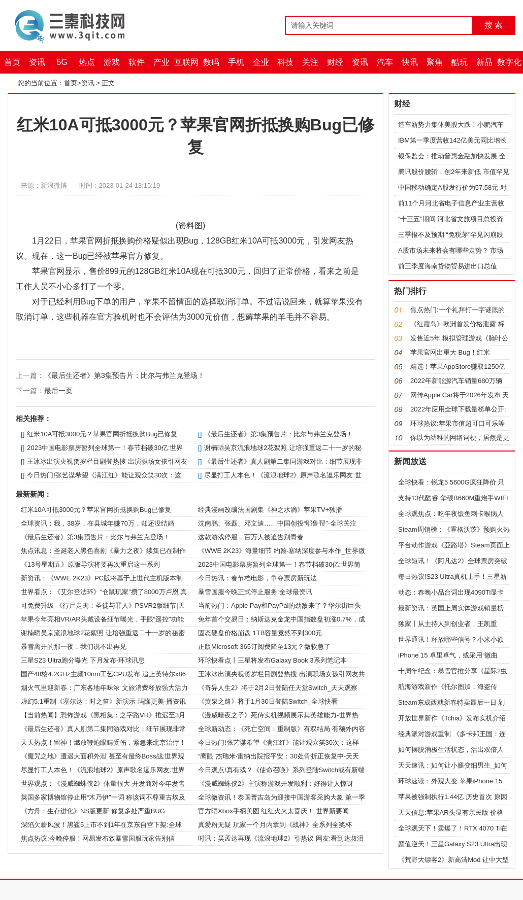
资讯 (37, 62)
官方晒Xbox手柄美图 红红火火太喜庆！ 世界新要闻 (273, 811)
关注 (310, 62)
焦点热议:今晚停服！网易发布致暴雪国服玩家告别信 (98, 838)
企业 (261, 62)
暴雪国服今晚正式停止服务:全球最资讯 (255, 592)
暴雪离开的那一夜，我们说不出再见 (73, 646)
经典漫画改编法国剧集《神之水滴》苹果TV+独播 (270, 509)
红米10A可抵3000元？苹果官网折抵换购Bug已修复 (102, 434)
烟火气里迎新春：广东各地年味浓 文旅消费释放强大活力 (104, 687)
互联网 (186, 62)
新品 (484, 62)
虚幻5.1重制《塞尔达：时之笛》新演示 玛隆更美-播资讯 (103, 701)
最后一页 (58, 391)
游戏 (112, 62)
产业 (161, 62)
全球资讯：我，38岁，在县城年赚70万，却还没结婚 (97, 523)
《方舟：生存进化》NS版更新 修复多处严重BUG (93, 811)
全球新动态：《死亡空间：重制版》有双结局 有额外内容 (281, 729)
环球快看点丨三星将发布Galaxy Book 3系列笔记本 (272, 660)
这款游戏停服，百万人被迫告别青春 (251, 537)
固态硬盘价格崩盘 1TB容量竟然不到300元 (260, 633)
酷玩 (459, 62)
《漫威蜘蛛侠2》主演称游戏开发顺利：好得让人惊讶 (275, 783)
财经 (335, 62)
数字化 (509, 62)
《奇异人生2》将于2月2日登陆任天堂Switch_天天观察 (277, 687)
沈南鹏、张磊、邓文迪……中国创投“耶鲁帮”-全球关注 (277, 523)
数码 (211, 62)
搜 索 (493, 25)
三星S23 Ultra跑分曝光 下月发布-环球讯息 (83, 660)
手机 (236, 62)
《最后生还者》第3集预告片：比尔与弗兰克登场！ (124, 375)
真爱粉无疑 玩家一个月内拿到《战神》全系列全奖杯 (275, 824)
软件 (136, 62)
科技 (285, 62)
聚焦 (435, 62)
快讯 (410, 62)
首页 (12, 62)
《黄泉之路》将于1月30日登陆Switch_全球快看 (268, 701)
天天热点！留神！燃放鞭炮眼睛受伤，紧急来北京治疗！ (103, 742)
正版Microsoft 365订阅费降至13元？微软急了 (264, 646)
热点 (87, 62)
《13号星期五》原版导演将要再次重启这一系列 (90, 564)
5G (62, 62)
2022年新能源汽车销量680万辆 (456, 381)
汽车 (385, 62)
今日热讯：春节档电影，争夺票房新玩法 (257, 578)
